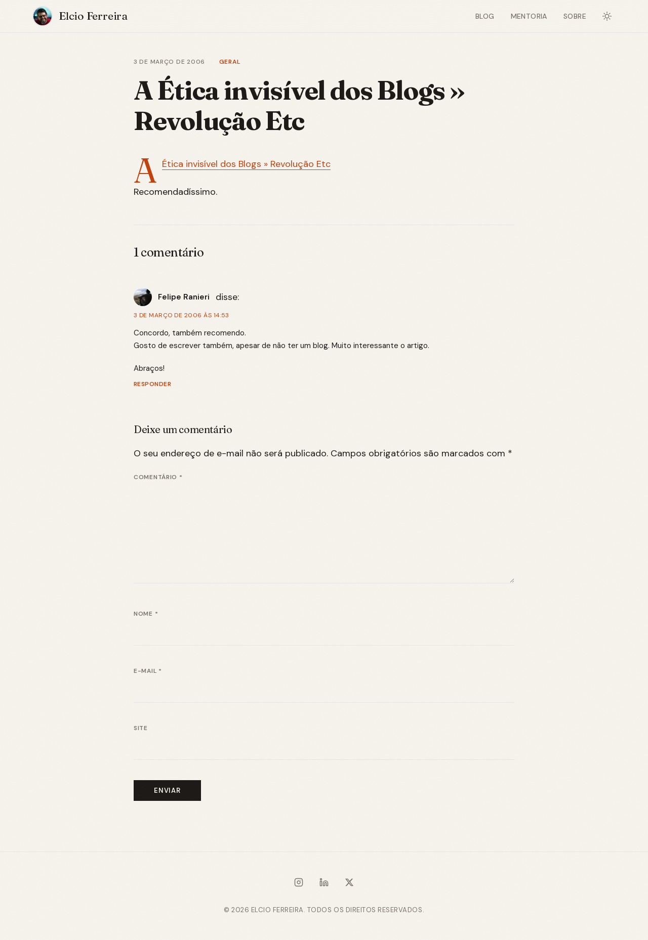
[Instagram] (298, 884)
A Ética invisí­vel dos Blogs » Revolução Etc (246, 164)
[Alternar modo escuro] (607, 16)
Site (141, 728)
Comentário (158, 477)
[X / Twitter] (349, 884)
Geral (229, 62)
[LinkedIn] (324, 884)
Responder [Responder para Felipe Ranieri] (152, 384)
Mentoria (529, 16)
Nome (146, 614)
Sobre (574, 16)
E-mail (148, 671)
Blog (485, 16)
